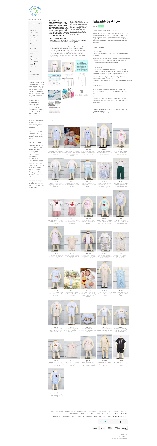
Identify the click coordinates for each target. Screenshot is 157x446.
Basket (32, 64)
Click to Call (97, 416)
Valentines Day (34, 77)
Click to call (33, 67)
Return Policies (34, 61)
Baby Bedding (33, 40)
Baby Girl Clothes (34, 35)
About (31, 53)
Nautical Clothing (34, 74)
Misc (31, 43)
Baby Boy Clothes (34, 33)
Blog (31, 56)
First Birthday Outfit (106, 113)
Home (31, 27)
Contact (32, 46)
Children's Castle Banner (120, 416)
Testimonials (33, 48)
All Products (33, 30)
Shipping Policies (34, 59)
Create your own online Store (119, 438)
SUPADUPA (120, 436)
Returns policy (56, 416)
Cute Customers (34, 51)
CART (109, 416)
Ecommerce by (123, 434)
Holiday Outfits (33, 38)
